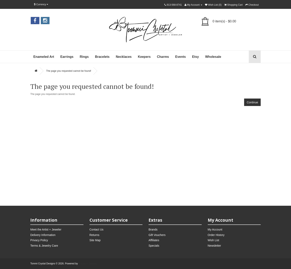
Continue (252, 102)
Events (180, 56)
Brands (153, 229)
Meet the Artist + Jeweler (45, 229)
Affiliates (154, 240)
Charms (163, 56)
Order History (216, 235)
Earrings (67, 56)
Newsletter (214, 245)
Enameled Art (43, 56)
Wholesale (213, 56)
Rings (84, 56)
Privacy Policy (39, 240)
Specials (154, 245)
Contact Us (96, 229)
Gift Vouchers (157, 235)
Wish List (213, 240)
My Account (215, 229)
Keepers (144, 56)
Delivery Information (43, 235)
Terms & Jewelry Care (44, 245)
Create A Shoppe (87, 263)
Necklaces (124, 56)
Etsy (195, 56)
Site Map (95, 240)
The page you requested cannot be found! (68, 71)
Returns (94, 235)
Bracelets (102, 56)
